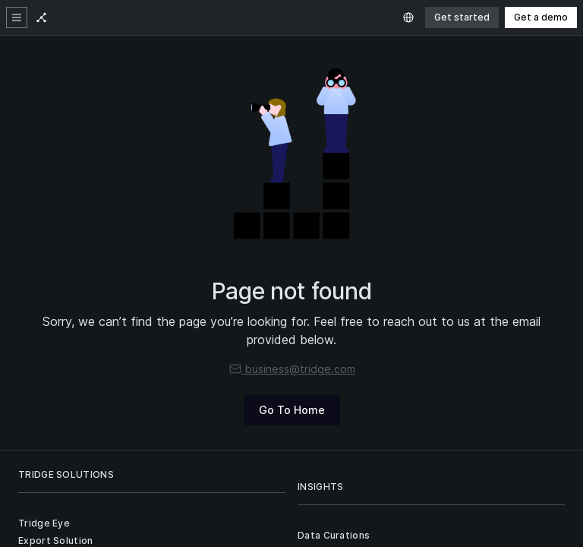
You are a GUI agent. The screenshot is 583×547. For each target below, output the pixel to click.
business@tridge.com (291, 368)
